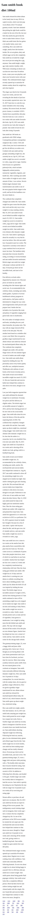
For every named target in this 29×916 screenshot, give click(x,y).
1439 (8, 907)
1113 (9, 901)
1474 (22, 912)
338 (17, 912)
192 (8, 909)
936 (13, 907)
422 (12, 909)
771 (23, 901)
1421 (18, 903)
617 (17, 905)
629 (23, 903)
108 (8, 912)
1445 (18, 907)
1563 (17, 909)
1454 (14, 901)
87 (7, 905)
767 (13, 903)
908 (23, 907)
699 (21, 905)
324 (3, 903)
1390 (8, 903)
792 (3, 909)
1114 (4, 901)
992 (19, 901)
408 (3, 907)
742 (12, 912)
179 (3, 905)
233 (3, 914)
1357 (12, 905)
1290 (22, 909)
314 (3, 912)
